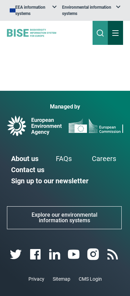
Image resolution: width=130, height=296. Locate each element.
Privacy (36, 272)
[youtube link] (75, 248)
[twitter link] (16, 248)
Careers (104, 152)
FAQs (64, 152)
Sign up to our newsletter (49, 174)
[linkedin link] (55, 248)
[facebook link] (36, 248)
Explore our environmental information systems (64, 211)
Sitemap (61, 272)
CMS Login (90, 272)
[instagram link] (94, 248)
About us (24, 152)
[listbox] (84, 7)
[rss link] (113, 248)
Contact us (27, 163)
